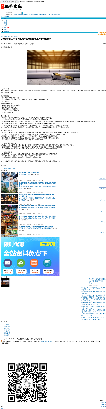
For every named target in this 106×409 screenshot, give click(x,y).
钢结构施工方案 (45, 14)
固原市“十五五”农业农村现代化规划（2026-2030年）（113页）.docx (92, 318)
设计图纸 (22, 14)
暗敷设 (4, 2)
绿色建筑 (37, 14)
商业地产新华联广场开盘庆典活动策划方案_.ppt (93, 292)
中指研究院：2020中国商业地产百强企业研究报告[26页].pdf (93, 300)
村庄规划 (16, 14)
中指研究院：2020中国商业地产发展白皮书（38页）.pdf (93, 307)
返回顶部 (103, 406)
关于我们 (7, 324)
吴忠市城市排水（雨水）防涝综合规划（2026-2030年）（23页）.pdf (93, 311)
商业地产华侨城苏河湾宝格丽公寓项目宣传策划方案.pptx (97, 281)
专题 (5, 24)
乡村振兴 (31, 14)
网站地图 (7, 328)
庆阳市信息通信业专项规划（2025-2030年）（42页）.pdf (93, 314)
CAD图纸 (7, 31)
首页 (5, 20)
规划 (5, 25)
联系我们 (7, 335)
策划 (5, 27)
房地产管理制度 (55, 14)
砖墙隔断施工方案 (9, 168)
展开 (2, 407)
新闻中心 (8, 36)
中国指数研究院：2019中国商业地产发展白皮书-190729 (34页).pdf (93, 303)
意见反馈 (103, 404)
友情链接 (7, 332)
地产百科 (15, 36)
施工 (5, 29)
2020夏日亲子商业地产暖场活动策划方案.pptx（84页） (93, 288)
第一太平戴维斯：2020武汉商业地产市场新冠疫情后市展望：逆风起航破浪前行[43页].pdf (93, 296)
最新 (5, 22)
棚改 (26, 14)
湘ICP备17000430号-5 (48, 341)
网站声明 (7, 326)
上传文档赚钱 (5, 16)
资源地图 (7, 330)
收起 (101, 400)
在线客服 (103, 402)
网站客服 (7, 334)
